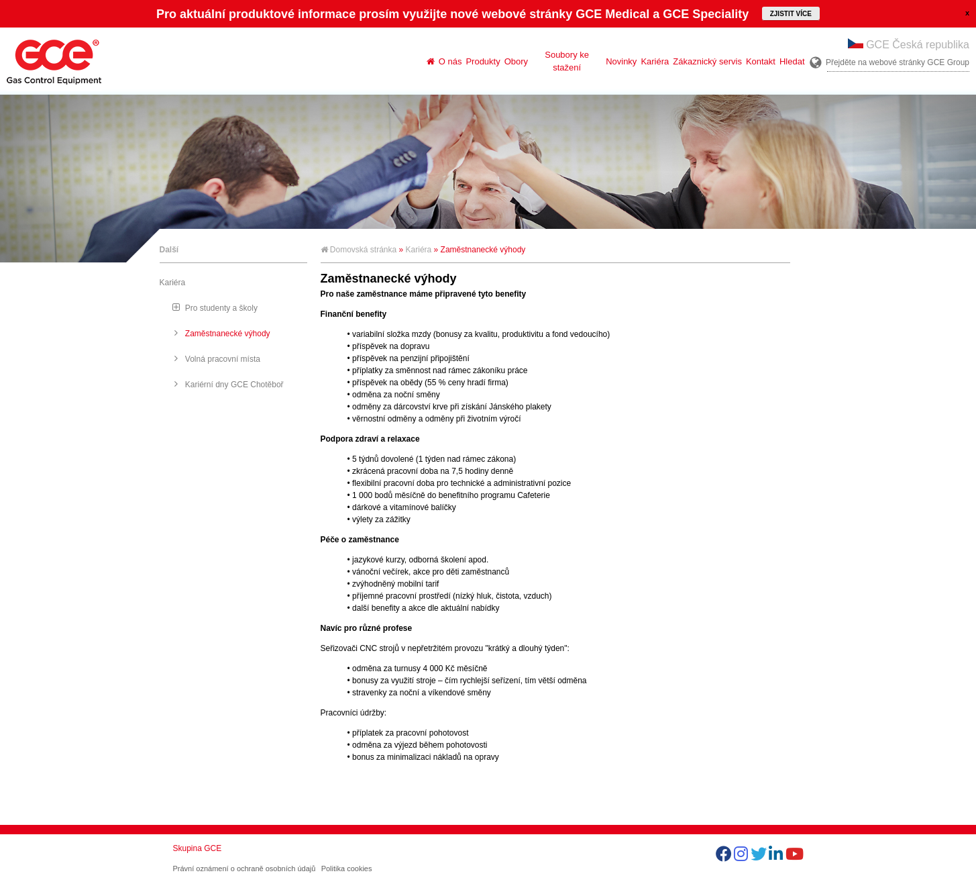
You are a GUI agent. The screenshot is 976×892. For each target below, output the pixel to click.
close (967, 12)
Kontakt (760, 61)
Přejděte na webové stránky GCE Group (897, 62)
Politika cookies (346, 868)
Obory (516, 61)
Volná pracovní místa (222, 359)
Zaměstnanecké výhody (227, 333)
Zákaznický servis (707, 61)
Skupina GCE (197, 848)
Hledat (792, 61)
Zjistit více (791, 13)
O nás (450, 61)
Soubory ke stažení (567, 61)
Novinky (621, 61)
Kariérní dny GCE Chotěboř (234, 384)
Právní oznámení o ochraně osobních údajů (244, 868)
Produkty (483, 61)
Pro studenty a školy (221, 308)
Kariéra (655, 61)
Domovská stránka (359, 249)
